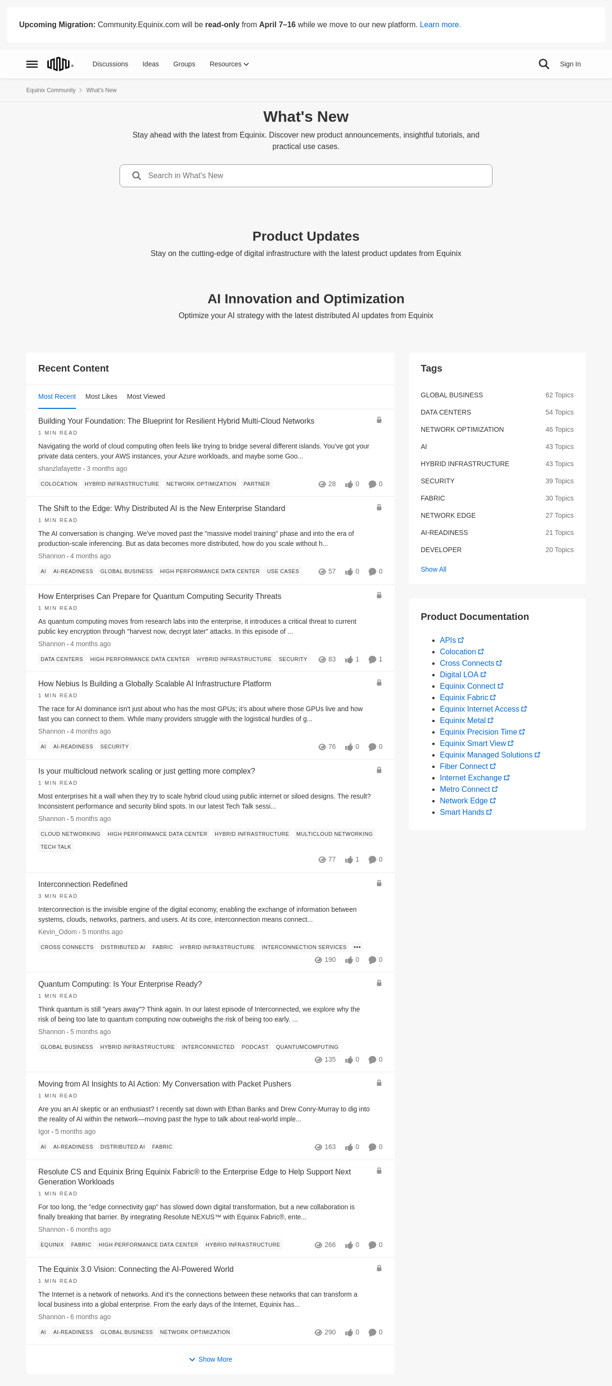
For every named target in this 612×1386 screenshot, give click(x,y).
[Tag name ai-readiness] (73, 571)
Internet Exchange (471, 778)
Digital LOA (459, 675)
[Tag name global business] (126, 571)
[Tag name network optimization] (201, 484)
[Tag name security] (293, 659)
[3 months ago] (105, 469)
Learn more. (440, 25)
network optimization (462, 429)
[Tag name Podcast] (255, 1047)
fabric (433, 498)
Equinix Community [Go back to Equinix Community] (51, 90)
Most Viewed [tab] (146, 396)
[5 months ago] (89, 819)
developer (441, 550)
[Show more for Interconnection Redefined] (357, 947)
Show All (434, 569)
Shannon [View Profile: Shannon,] (51, 556)
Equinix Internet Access (479, 709)
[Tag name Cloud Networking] (70, 834)
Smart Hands (462, 812)
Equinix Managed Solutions (486, 755)
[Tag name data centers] (62, 659)
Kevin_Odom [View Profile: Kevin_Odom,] (57, 932)
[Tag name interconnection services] (304, 947)
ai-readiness (444, 532)
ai (424, 446)
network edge (448, 515)
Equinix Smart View (473, 743)
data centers (446, 412)
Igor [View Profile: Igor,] (44, 1132)
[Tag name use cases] (282, 571)
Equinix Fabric (464, 697)
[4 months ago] (89, 557)
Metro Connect (465, 789)
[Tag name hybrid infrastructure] (122, 484)
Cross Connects (467, 663)
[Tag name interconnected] (208, 1047)
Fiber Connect (464, 766)
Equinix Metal (463, 720)
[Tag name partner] (257, 484)
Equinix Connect (468, 686)
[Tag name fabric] (162, 947)
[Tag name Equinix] (52, 1244)
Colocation (458, 652)
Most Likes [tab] (102, 396)
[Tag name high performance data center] (210, 571)
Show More (210, 1359)
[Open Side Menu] (32, 64)
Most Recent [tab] (57, 396)
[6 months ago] (89, 1230)
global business (452, 395)
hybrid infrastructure (465, 464)
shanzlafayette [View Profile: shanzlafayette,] (59, 468)
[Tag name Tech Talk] (56, 847)
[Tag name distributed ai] (123, 947)
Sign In (570, 64)
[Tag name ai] (43, 571)
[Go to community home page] (60, 64)
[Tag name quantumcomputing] (307, 1047)
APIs (448, 640)
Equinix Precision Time (478, 732)
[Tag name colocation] (59, 484)
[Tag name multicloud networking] (334, 834)
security (438, 481)
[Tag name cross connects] (67, 947)
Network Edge (464, 801)
